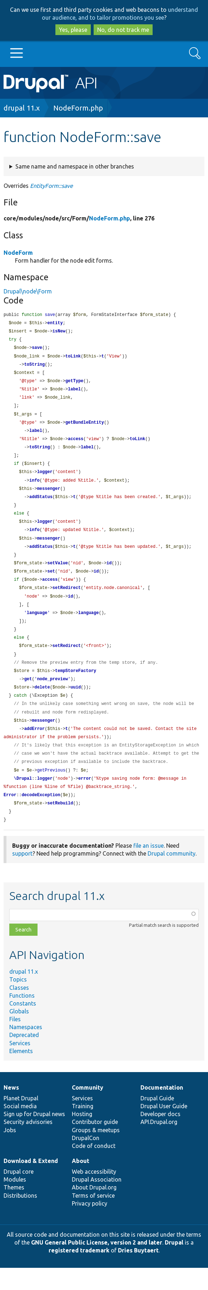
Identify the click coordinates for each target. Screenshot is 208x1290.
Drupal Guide (157, 1120)
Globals (19, 1033)
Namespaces (25, 1049)
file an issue (148, 868)
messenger (48, 496)
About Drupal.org (94, 1209)
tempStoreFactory (75, 686)
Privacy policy (89, 1225)
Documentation (161, 1109)
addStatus (41, 505)
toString (34, 367)
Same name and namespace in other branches (74, 166)
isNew (59, 332)
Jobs (10, 1152)
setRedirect (67, 600)
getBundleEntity (84, 427)
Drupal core (19, 1194)
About (80, 1183)
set (51, 583)
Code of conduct (93, 1168)
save (37, 349)
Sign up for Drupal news (34, 1136)
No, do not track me (123, 29)
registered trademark (79, 1272)
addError (34, 747)
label (74, 393)
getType (74, 384)
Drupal (174, 1264)
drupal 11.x (22, 108)
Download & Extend (31, 1183)
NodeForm (18, 252)
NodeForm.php (78, 108)
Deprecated (24, 1057)
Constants (22, 1025)
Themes (14, 1209)
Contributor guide (95, 1144)
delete (42, 704)
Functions (22, 1017)
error (84, 799)
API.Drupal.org (158, 1144)
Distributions (20, 1217)
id (109, 574)
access (75, 445)
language (37, 626)
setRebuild (60, 825)
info (34, 488)
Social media (20, 1128)
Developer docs (160, 1136)
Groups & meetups (96, 1152)
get (28, 695)
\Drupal (23, 799)
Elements (21, 1073)
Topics (18, 1001)
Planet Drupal (21, 1120)
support (22, 875)
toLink (73, 358)
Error (10, 816)
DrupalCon (85, 1160)
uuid (75, 704)
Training (82, 1128)
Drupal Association (97, 1201)
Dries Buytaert (138, 1272)
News (11, 1109)
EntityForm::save (51, 185)
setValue (57, 574)
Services (19, 1065)
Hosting (82, 1136)
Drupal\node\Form (28, 291)
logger (45, 479)
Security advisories (28, 1144)
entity (55, 324)
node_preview (52, 695)
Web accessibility (94, 1194)
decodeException (40, 816)
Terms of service (93, 1217)
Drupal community (171, 875)
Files (15, 1041)
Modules (15, 1201)
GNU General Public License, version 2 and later (96, 1264)
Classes (19, 1010)
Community (87, 1109)
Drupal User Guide (163, 1128)
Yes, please (73, 29)
